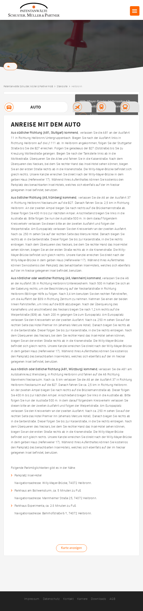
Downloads (98, 599)
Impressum (31, 599)
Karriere (82, 599)
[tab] (36, 107)
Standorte (62, 86)
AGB (112, 599)
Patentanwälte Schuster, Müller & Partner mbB (28, 86)
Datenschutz (51, 599)
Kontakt (68, 599)
